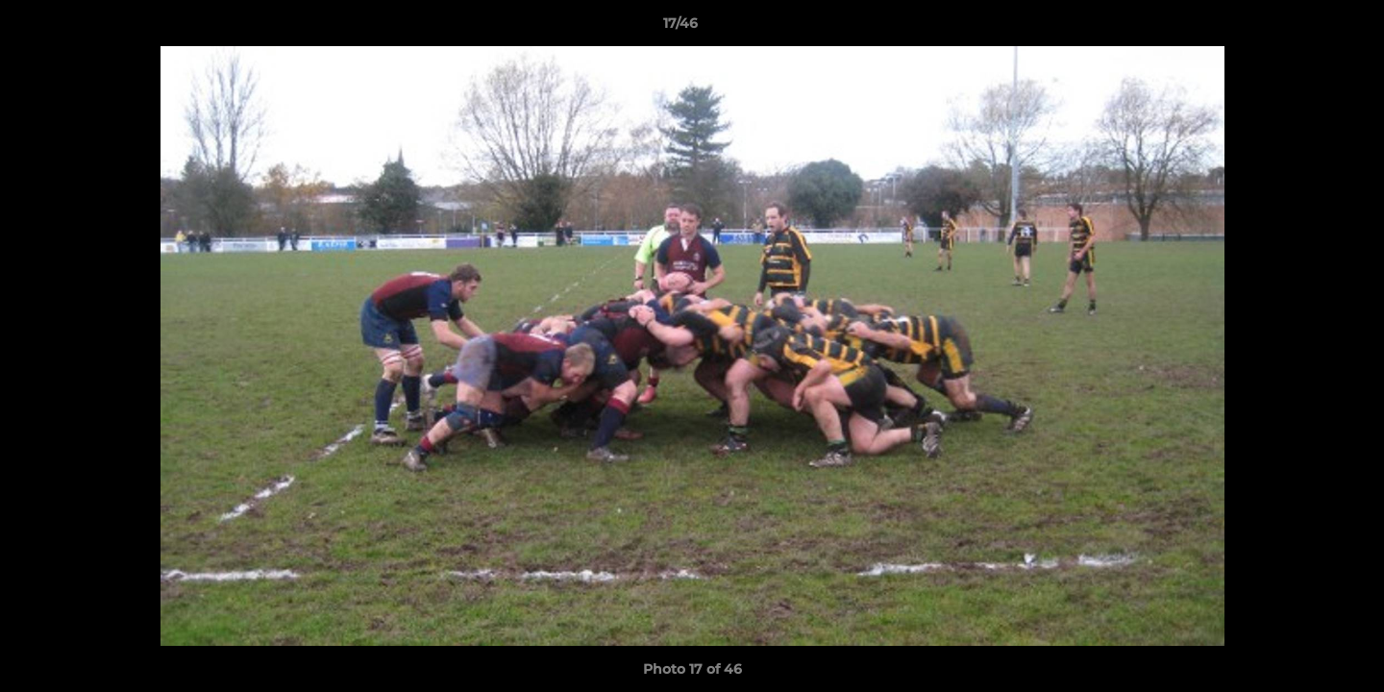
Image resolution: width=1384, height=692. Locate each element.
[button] (1303, 28)
